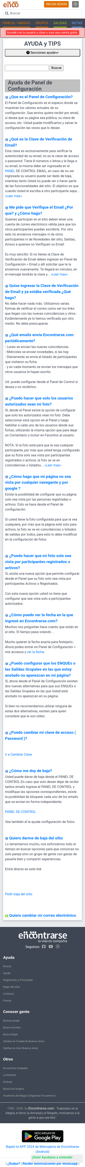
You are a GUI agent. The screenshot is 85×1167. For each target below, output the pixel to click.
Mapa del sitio (11, 986)
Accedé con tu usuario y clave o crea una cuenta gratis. (42, 32)
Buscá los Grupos (13, 1088)
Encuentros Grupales (15, 1068)
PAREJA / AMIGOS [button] (16, 23)
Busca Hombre (12, 1027)
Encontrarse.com (41, 1108)
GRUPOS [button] (41, 23)
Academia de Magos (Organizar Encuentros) (29, 1095)
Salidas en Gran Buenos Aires (20, 1048)
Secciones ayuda (42, 53)
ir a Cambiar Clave (18, 754)
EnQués (7, 1081)
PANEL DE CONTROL (20, 812)
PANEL (10, 171)
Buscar (7, 966)
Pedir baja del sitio (18, 894)
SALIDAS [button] (60, 23)
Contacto (8, 993)
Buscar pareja (11, 1020)
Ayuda (6, 973)
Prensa (7, 1000)
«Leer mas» (13, 196)
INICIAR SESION (56, 4)
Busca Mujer (10, 1034)
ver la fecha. (36, 652)
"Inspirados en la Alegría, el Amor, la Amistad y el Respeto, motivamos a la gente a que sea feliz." (42, 1113)
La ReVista (9, 1075)
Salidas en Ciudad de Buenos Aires (23, 1041)
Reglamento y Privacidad (18, 980)
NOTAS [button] (77, 23)
